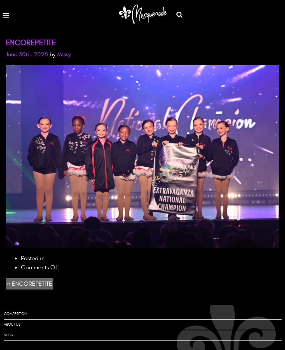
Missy (64, 54)
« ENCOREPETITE (29, 283)
